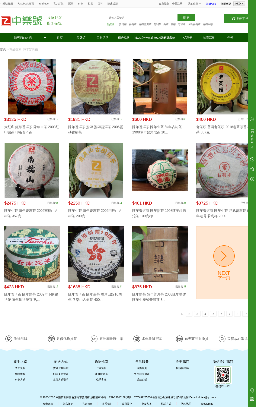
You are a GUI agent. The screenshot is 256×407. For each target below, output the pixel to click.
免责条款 (48, 403)
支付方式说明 (60, 379)
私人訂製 (58, 3)
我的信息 (194, 3)
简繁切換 (211, 3)
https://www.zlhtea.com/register (145, 37)
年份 (230, 37)
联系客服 (101, 379)
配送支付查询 (60, 373)
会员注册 (177, 3)
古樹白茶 (208, 24)
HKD (239, 3)
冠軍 (70, 3)
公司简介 (127, 403)
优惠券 (187, 37)
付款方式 (20, 379)
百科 (100, 3)
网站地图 (186, 403)
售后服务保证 (142, 373)
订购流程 (101, 368)
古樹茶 (133, 24)
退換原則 (142, 368)
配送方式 (166, 403)
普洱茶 (123, 24)
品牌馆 (81, 37)
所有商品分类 (30, 37)
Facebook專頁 (25, 3)
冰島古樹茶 (194, 24)
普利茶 (157, 24)
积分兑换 (124, 37)
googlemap (207, 403)
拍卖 (90, 3)
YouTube (44, 3)
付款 (80, 3)
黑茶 (173, 24)
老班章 (182, 24)
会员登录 (164, 3)
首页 (60, 37)
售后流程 (20, 368)
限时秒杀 (166, 37)
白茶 (166, 24)
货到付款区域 (60, 368)
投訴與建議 (182, 368)
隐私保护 (68, 403)
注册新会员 (101, 373)
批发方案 (146, 403)
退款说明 (142, 379)
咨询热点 (87, 403)
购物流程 (20, 373)
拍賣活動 (209, 37)
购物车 (240, 18)
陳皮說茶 (113, 3)
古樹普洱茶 (145, 24)
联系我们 (107, 403)
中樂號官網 (6, 3)
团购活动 (102, 37)
